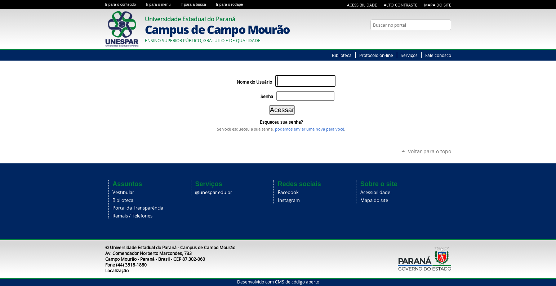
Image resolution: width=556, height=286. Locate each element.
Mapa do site (374, 200)
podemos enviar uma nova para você (309, 129)
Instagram (289, 200)
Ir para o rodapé (232, 4)
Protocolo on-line (376, 55)
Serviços (409, 55)
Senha (267, 96)
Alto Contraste (400, 5)
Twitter (438, 39)
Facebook (288, 192)
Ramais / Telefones (132, 216)
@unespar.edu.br (213, 192)
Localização (117, 270)
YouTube (447, 39)
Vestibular (123, 192)
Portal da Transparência (137, 208)
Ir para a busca (197, 4)
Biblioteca (342, 55)
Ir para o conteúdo (124, 4)
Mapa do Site (437, 5)
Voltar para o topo (429, 151)
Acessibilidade (362, 5)
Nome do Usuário (254, 82)
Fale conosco (438, 55)
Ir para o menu (162, 4)
